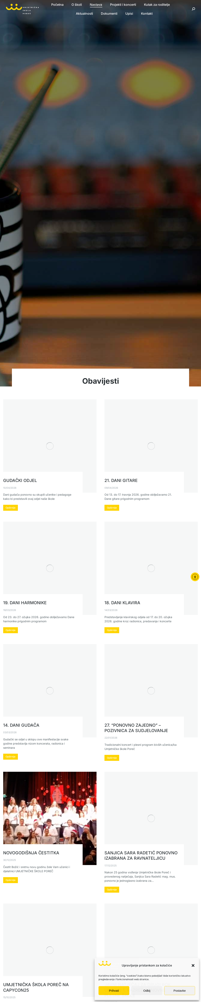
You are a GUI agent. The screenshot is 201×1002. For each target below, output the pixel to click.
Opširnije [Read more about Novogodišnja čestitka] (10, 880)
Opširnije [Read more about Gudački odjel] (10, 507)
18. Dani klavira (122, 602)
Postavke (179, 990)
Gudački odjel (20, 480)
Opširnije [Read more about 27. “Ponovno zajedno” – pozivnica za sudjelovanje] (112, 757)
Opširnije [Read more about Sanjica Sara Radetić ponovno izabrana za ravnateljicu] (112, 889)
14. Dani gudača (21, 725)
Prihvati (114, 990)
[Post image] (50, 446)
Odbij (146, 990)
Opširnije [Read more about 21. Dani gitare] (112, 507)
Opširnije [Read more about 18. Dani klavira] (112, 630)
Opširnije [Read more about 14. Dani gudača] (10, 756)
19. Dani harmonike (25, 602)
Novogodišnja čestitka (31, 852)
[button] (193, 965)
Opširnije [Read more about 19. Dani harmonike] (10, 630)
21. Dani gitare (121, 480)
